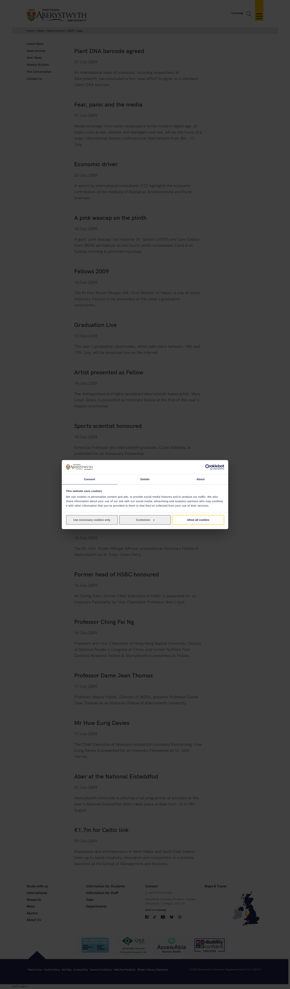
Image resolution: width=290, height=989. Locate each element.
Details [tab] (145, 479)
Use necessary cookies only (91, 520)
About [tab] (200, 479)
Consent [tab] (89, 479)
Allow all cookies (198, 520)
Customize (145, 520)
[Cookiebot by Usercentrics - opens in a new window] (208, 467)
